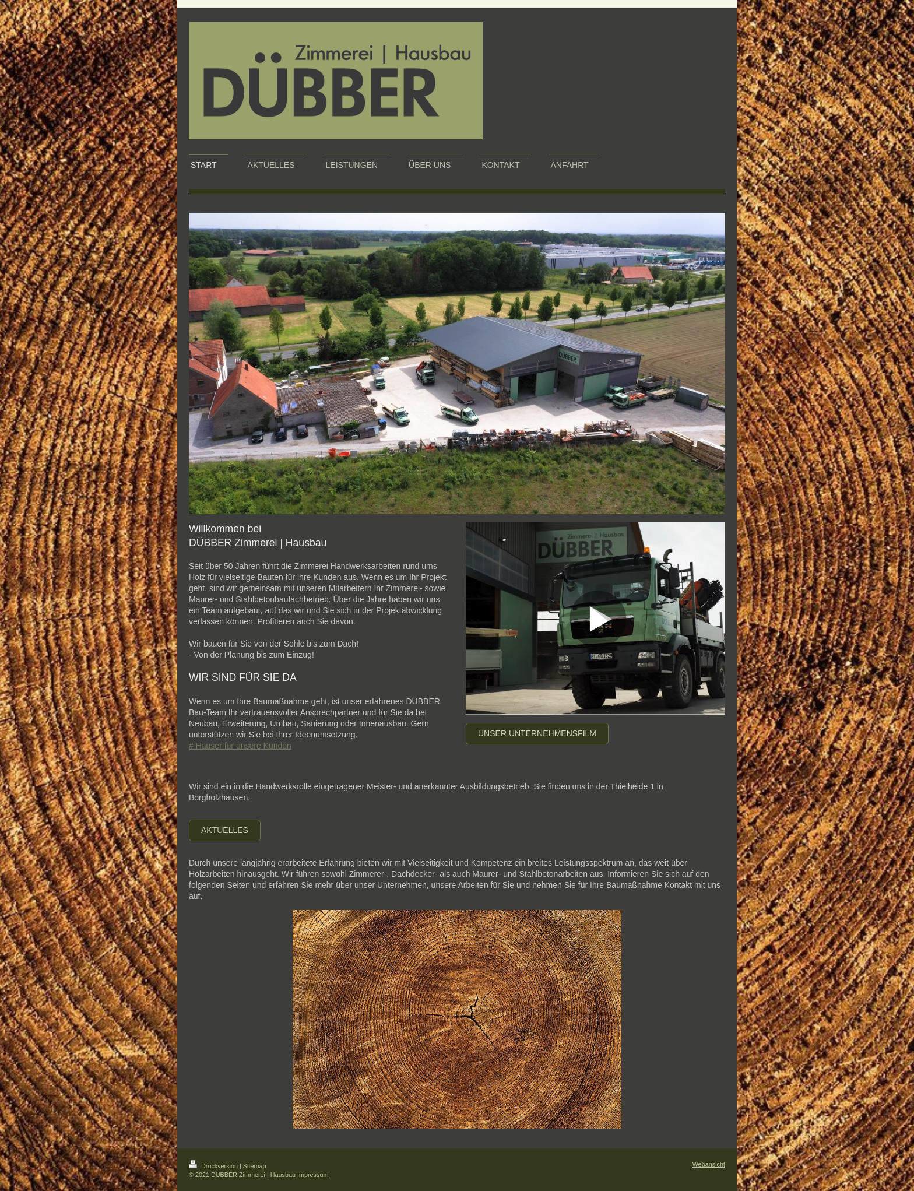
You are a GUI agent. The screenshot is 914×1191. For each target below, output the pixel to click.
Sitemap (254, 1165)
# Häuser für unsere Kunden (240, 745)
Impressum (312, 1174)
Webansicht (708, 1164)
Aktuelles (224, 830)
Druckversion (214, 1165)
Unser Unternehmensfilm (537, 733)
